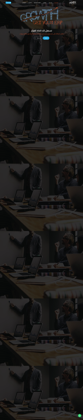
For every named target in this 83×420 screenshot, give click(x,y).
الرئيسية (56, 2)
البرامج (44, 2)
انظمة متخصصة (37, 2)
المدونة (29, 2)
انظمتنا (46, 38)
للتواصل (24, 2)
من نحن (50, 2)
